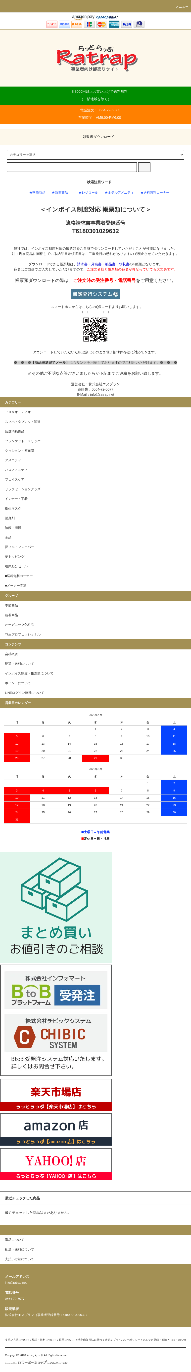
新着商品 (11, 615)
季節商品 (11, 605)
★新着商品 (60, 192)
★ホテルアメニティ (119, 192)
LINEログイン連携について (24, 693)
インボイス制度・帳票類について (29, 673)
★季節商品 (37, 192)
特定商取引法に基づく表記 (94, 1339)
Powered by (36, 1363)
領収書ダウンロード (95, 137)
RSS (172, 1339)
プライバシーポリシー (126, 1339)
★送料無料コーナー (154, 192)
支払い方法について (17, 1339)
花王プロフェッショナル (23, 634)
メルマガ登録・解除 (155, 1339)
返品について (67, 1339)
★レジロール (88, 192)
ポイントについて (18, 683)
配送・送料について (19, 664)
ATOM (182, 1339)
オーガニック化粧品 (19, 625)
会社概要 (11, 654)
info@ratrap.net (102, 394)
